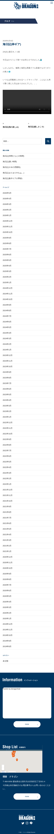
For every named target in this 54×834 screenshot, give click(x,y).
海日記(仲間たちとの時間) (13, 156)
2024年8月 (7, 310)
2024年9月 (7, 305)
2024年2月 (7, 344)
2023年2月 (7, 411)
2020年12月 (8, 557)
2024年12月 (8, 288)
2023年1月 (7, 417)
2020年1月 (7, 619)
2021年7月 (7, 518)
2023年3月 (7, 406)
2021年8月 (7, 512)
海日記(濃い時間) (10, 162)
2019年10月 (8, 635)
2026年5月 (7, 193)
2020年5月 (7, 596)
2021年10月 (8, 501)
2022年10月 (8, 434)
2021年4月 (7, 535)
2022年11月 (8, 428)
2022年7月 (7, 450)
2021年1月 (7, 551)
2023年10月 (8, 366)
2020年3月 (7, 607)
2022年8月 (7, 445)
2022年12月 (8, 422)
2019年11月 (8, 630)
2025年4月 (7, 266)
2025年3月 (7, 271)
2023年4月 (7, 400)
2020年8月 (7, 579)
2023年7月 (7, 383)
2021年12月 (8, 490)
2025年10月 (8, 232)
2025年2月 (7, 277)
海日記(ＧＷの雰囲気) (12, 167)
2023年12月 (8, 355)
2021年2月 (7, 546)
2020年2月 (7, 613)
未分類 (5, 661)
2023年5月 (7, 394)
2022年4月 (7, 467)
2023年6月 (7, 389)
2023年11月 (8, 361)
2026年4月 (7, 199)
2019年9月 (7, 641)
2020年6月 (7, 591)
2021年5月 (7, 529)
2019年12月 (8, 624)
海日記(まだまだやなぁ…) (13, 173)
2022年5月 (7, 462)
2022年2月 (7, 478)
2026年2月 (7, 210)
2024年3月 (7, 338)
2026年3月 (7, 204)
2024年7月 (7, 316)
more (27, 724)
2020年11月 (8, 563)
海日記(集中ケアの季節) (12, 178)
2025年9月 (7, 238)
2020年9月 (7, 574)
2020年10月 (8, 568)
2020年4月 (7, 602)
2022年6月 (7, 456)
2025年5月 (7, 260)
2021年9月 (7, 506)
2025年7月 (7, 249)
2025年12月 (8, 221)
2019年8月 (7, 646)
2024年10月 (8, 299)
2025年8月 (7, 243)
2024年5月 (7, 327)
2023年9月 (7, 372)
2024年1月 (7, 350)
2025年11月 (8, 227)
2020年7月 (7, 585)
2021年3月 (7, 540)
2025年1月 (7, 282)
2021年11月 (8, 495)
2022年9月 (7, 439)
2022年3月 (7, 473)
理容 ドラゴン (23, 832)
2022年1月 (7, 484)
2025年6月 (7, 255)
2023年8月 (7, 378)
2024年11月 (8, 294)
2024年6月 (7, 322)
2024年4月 (7, 333)
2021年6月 (7, 523)
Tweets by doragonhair (11, 689)
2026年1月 (7, 215)
